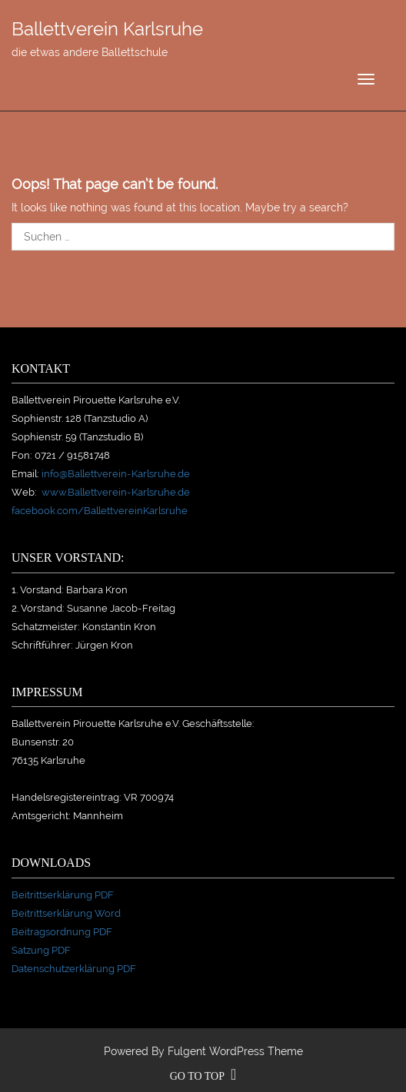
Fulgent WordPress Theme (235, 1051)
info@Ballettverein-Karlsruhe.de (116, 474)
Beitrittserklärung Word (66, 913)
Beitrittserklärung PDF (63, 895)
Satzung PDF (41, 950)
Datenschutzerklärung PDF (74, 968)
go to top (203, 1076)
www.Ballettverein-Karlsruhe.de (116, 492)
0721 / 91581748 (72, 455)
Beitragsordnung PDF (62, 932)
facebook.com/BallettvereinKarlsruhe (100, 510)
